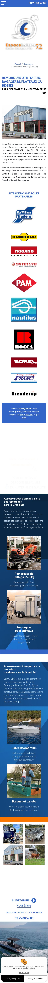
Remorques (28, 64)
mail (24, 417)
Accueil (18, 64)
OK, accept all (12, 978)
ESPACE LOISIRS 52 (27, 150)
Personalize (24, 972)
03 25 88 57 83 (37, 2)
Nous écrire (24, 905)
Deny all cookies (35, 978)
